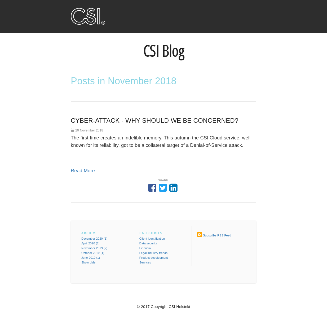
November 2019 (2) (94, 248)
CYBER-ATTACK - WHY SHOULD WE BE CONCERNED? (154, 120)
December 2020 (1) (94, 238)
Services (145, 262)
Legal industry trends (153, 252)
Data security (148, 243)
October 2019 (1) (92, 252)
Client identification (152, 238)
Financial (145, 248)
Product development (153, 257)
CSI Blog (163, 51)
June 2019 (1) (90, 257)
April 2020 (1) (90, 243)
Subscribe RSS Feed (217, 235)
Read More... (85, 170)
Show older (88, 262)
